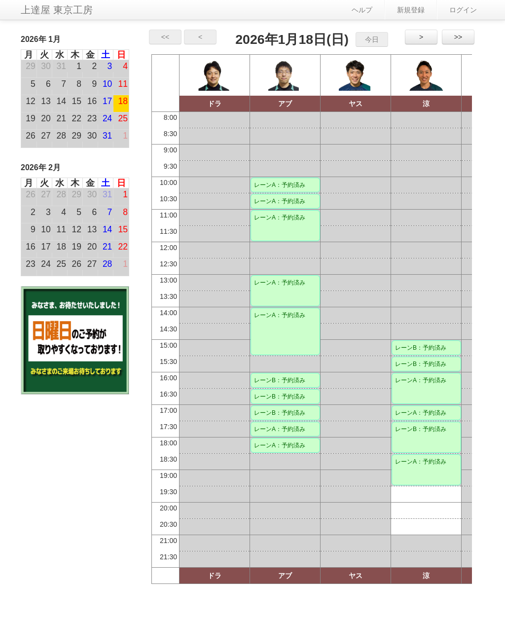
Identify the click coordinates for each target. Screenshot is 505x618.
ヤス (355, 104)
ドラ (214, 104)
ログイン (463, 10)
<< (165, 37)
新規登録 (411, 10)
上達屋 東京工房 (57, 9)
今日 (372, 39)
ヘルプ (362, 10)
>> (458, 37)
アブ (285, 104)
